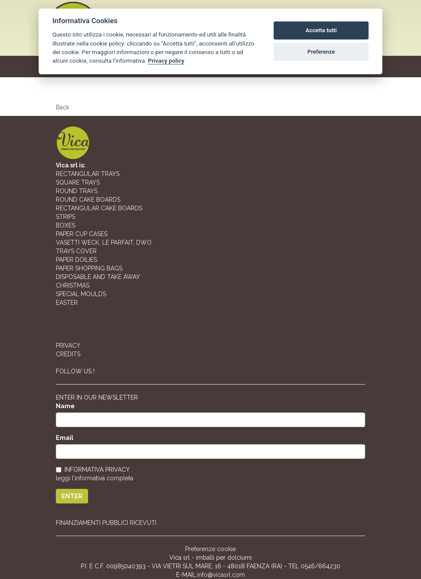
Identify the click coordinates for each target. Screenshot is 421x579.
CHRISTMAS (72, 285)
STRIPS (65, 216)
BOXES (65, 225)
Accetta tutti (321, 30)
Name (65, 406)
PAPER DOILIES (76, 259)
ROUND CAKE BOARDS (88, 199)
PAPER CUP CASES (81, 233)
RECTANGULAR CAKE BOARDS (99, 208)
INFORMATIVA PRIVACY (93, 469)
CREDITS (68, 354)
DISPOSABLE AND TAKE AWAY (98, 276)
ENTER (71, 496)
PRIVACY (68, 345)
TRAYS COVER (76, 251)
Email (64, 437)
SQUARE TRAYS (78, 182)
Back (62, 107)
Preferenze (321, 52)
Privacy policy (166, 60)
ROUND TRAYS (77, 191)
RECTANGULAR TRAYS (87, 173)
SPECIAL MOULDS (81, 294)
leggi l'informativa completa (94, 478)
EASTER (67, 302)
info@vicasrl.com (221, 574)
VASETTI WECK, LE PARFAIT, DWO (104, 242)
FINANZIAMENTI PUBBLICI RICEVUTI (106, 522)
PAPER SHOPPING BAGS (89, 268)
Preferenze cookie (210, 549)
